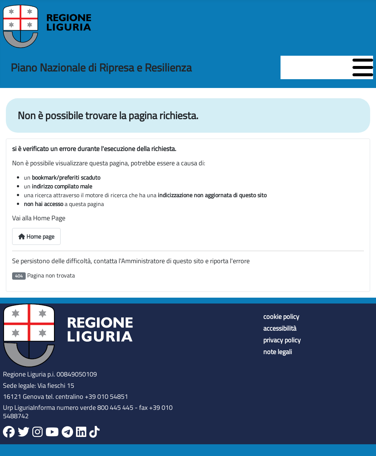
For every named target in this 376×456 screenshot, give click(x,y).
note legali (277, 352)
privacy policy (282, 340)
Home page (36, 236)
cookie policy (281, 317)
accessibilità (279, 328)
